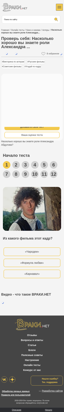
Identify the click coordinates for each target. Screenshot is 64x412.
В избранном (55, 53)
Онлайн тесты (32, 365)
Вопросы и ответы (32, 340)
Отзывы (32, 335)
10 (34, 174)
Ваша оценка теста (31, 135)
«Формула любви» (32, 262)
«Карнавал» (32, 273)
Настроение (32, 360)
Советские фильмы (12, 66)
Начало (48, 410)
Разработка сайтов (52, 390)
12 (53, 174)
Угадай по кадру (33, 66)
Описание (16, 410)
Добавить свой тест (32, 127)
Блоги (32, 350)
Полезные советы (32, 355)
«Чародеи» (32, 251)
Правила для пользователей (15, 395)
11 (44, 174)
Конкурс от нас (32, 370)
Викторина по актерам (13, 62)
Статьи (32, 345)
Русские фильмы (37, 62)
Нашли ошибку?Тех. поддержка (50, 380)
